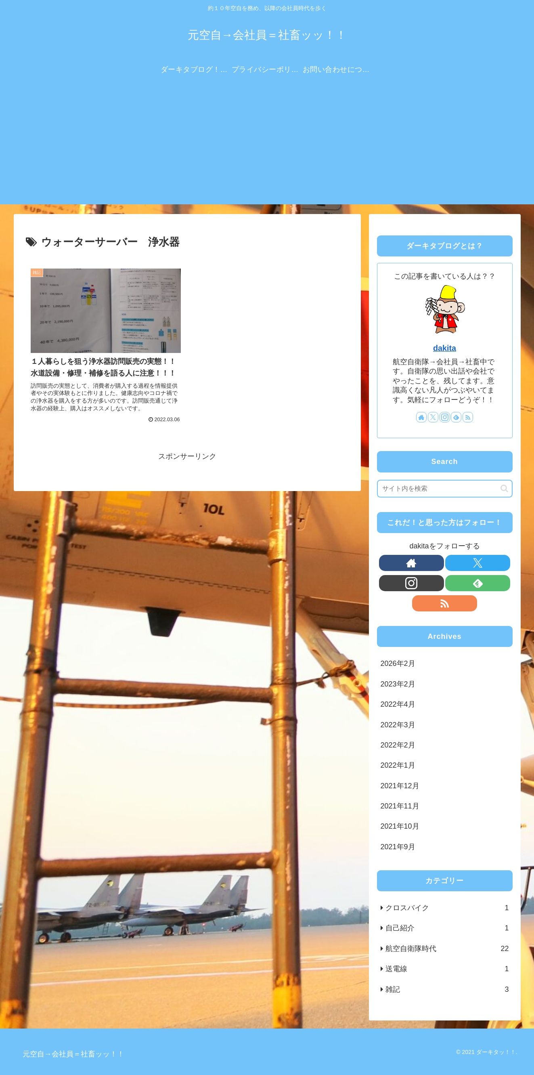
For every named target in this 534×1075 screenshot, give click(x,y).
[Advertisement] (267, 147)
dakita (444, 348)
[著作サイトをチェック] (421, 417)
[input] (445, 489)
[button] (504, 488)
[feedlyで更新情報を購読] (456, 417)
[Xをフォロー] (433, 417)
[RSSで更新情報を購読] (468, 417)
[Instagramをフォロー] (445, 417)
